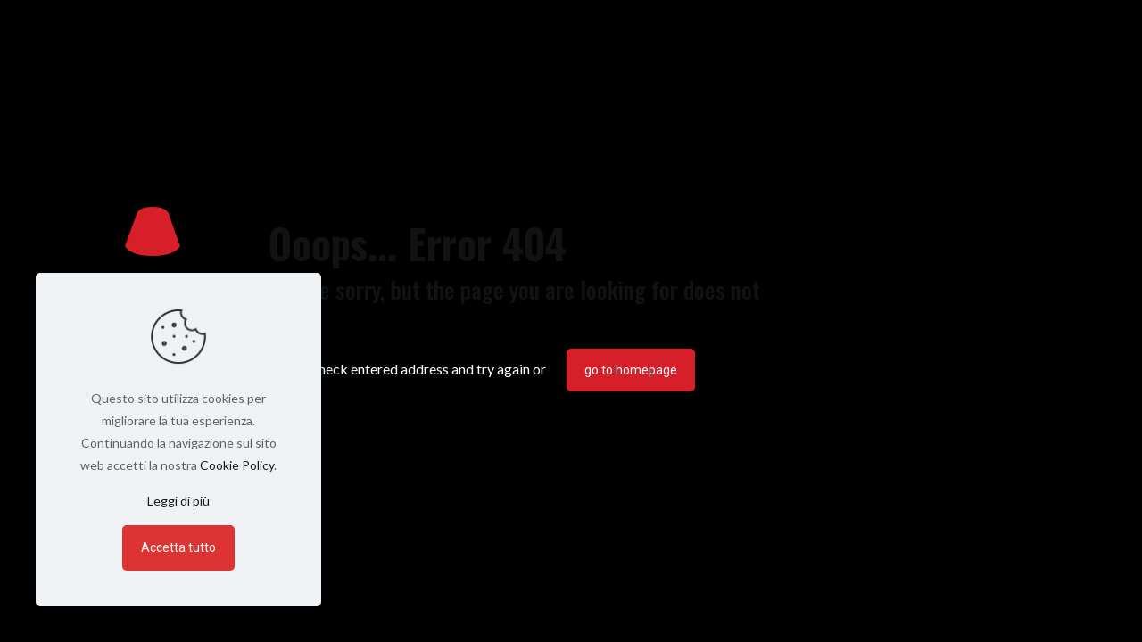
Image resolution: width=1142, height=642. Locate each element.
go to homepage (630, 370)
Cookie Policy (237, 465)
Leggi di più (178, 500)
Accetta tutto (178, 547)
